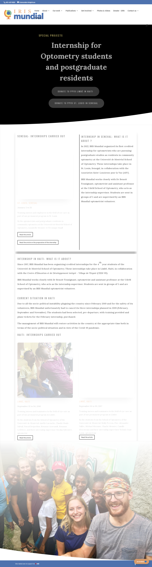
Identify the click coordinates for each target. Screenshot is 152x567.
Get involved (86, 11)
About (44, 11)
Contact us (132, 11)
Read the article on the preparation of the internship (38, 242)
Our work (56, 11)
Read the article (25, 234)
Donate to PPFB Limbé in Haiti (75, 91)
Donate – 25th (118, 11)
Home (36, 11)
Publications (71, 11)
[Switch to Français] (37, 20)
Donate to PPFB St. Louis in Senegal (76, 102)
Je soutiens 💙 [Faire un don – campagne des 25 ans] (142, 561)
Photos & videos (103, 11)
